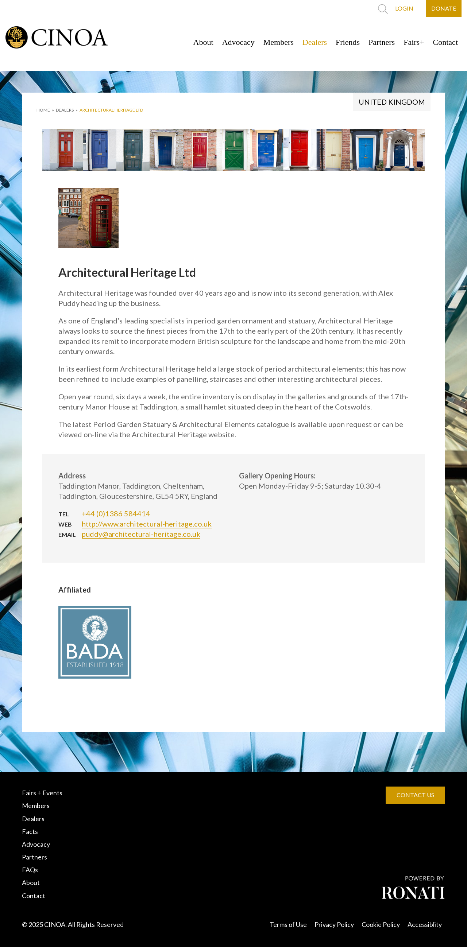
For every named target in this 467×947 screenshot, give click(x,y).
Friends (348, 42)
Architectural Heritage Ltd (111, 110)
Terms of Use (288, 924)
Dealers (314, 42)
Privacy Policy (334, 924)
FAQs (30, 870)
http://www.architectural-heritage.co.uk (147, 523)
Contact (445, 42)
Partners (381, 42)
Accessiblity (425, 924)
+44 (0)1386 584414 (116, 513)
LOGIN (404, 8)
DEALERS (65, 110)
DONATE (443, 8)
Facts (30, 831)
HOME (43, 110)
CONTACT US (415, 794)
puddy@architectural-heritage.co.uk (141, 533)
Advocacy (238, 42)
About (203, 42)
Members (278, 42)
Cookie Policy (381, 924)
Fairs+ (414, 42)
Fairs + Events (42, 793)
